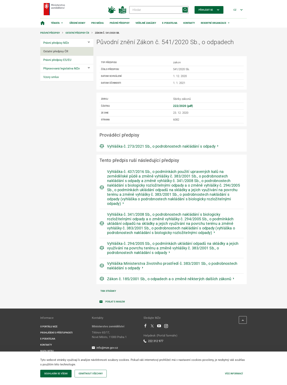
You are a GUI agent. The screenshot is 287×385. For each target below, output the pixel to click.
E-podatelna (169, 23)
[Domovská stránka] (42, 23)
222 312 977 (153, 341)
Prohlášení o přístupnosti (56, 332)
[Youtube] (159, 327)
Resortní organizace (213, 23)
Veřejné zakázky (146, 23)
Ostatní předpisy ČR (77, 33)
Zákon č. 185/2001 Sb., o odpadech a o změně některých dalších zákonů (169, 279)
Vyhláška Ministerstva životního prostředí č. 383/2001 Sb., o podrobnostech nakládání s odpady (172, 265)
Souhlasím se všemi (56, 373)
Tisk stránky (108, 291)
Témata (55, 23)
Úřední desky (77, 23)
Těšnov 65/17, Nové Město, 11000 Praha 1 (109, 335)
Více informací (234, 373)
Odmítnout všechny (91, 373)
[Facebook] (145, 327)
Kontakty (189, 23)
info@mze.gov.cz (105, 347)
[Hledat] (158, 10)
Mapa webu (47, 351)
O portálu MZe (49, 326)
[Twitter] (152, 327)
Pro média (97, 23)
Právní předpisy (119, 23)
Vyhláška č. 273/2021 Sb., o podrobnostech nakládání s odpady (161, 146)
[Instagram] (166, 327)
